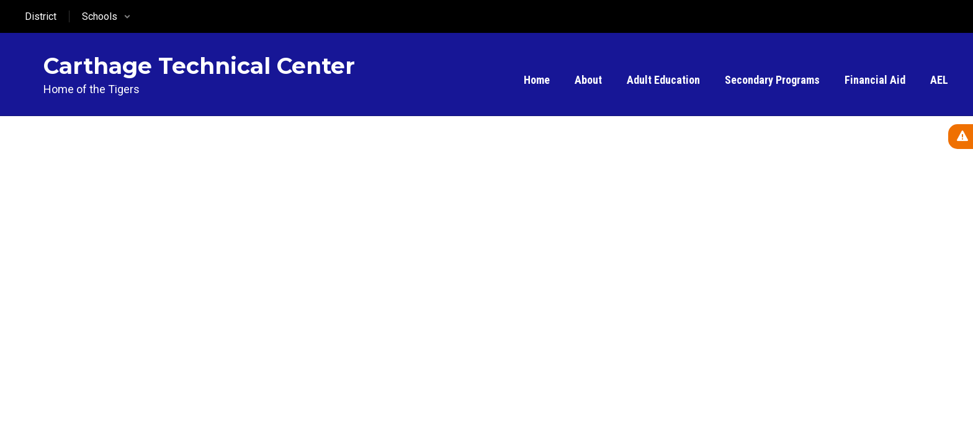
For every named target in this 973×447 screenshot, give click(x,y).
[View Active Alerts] (960, 136)
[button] (106, 16)
